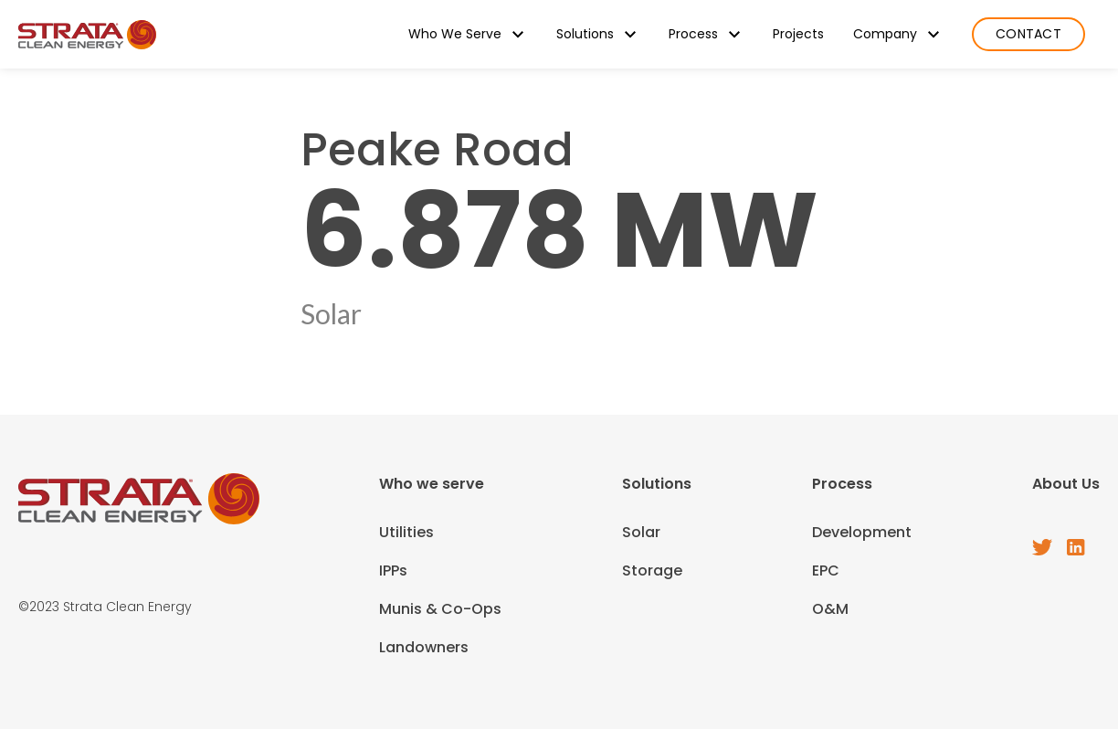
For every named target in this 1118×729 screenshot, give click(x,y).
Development (862, 532)
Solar (641, 532)
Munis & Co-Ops (440, 608)
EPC (825, 570)
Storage (652, 570)
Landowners (424, 647)
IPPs (393, 570)
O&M (830, 608)
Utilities (406, 532)
